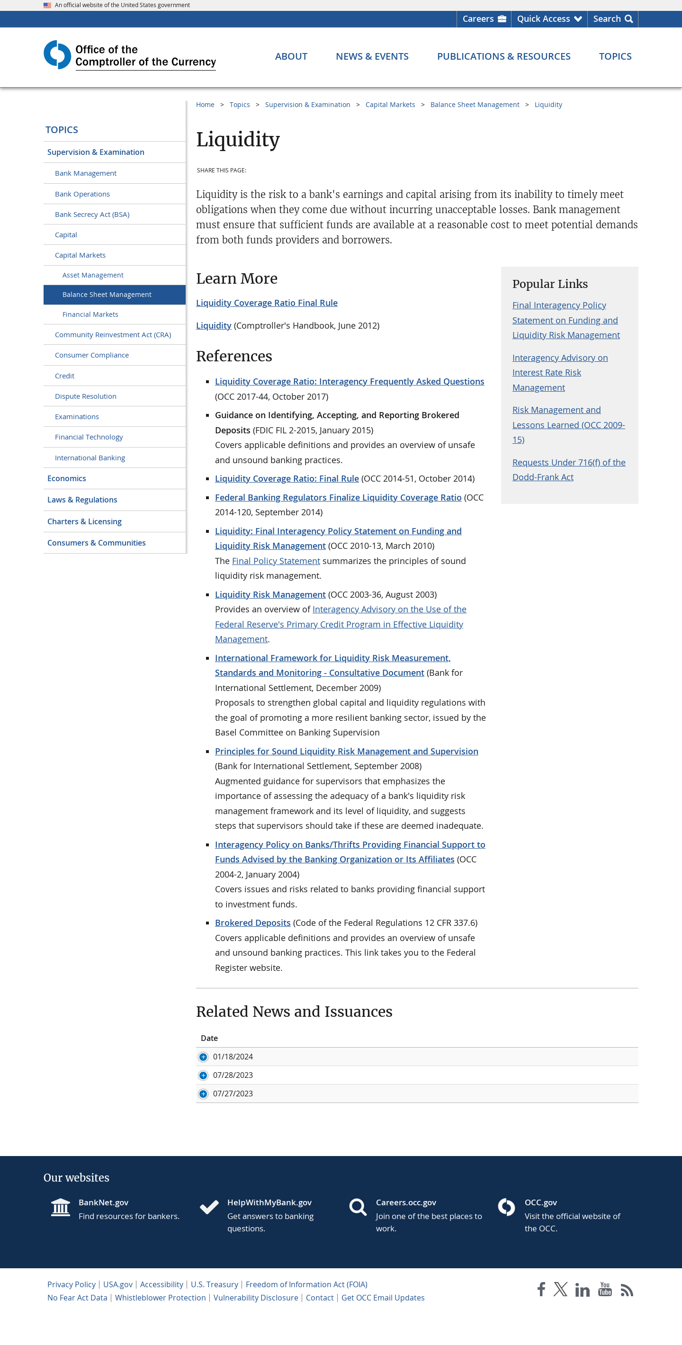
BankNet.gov (103, 1233)
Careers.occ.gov (406, 1233)
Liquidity (548, 104)
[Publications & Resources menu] (503, 56)
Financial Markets (90, 314)
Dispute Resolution (86, 396)
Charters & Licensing (84, 521)
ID (268, 1038)
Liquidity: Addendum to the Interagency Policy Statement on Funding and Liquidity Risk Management (481, 1080)
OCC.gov (541, 1233)
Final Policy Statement (276, 560)
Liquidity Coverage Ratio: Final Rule (287, 478)
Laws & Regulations (82, 499)
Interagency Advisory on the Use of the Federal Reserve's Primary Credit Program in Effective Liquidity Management (341, 624)
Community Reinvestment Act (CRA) (113, 334)
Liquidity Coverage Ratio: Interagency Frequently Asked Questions (350, 381)
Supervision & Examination (95, 152)
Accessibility (161, 1315)
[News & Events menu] (372, 56)
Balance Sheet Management (107, 294)
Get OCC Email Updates (383, 1329)
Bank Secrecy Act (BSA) (92, 214)
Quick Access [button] (543, 18)
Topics (61, 129)
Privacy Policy (71, 1315)
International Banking (90, 457)
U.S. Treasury (214, 1315)
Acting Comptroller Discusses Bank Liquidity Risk (420, 1056)
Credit (64, 375)
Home (205, 104)
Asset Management (93, 274)
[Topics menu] (615, 56)
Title (342, 1038)
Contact (320, 1329)
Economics (66, 478)
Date (209, 1038)
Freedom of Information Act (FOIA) (307, 1315)
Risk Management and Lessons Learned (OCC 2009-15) (568, 424)
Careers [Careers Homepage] (478, 18)
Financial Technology (89, 436)
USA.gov (118, 1315)
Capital (66, 234)
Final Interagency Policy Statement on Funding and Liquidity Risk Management (566, 320)
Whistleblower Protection (160, 1329)
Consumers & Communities (96, 543)
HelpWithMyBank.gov (269, 1233)
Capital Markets (80, 255)
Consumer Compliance (92, 354)
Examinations (77, 416)
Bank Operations (82, 193)
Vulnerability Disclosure (256, 1329)
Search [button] (607, 18)
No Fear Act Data (77, 1329)
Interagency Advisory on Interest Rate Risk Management (560, 372)
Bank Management (86, 173)
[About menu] (291, 56)
